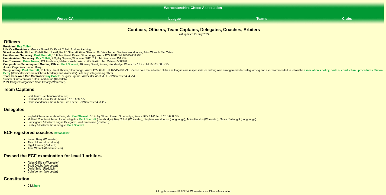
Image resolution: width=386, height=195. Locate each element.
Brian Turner (31, 61)
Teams (262, 19)
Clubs (347, 19)
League (174, 19)
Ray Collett (24, 46)
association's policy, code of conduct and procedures (338, 70)
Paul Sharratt (42, 55)
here (37, 185)
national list (62, 133)
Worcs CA (65, 19)
